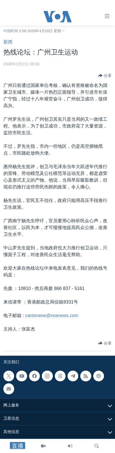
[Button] (105, 75)
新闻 (7, 41)
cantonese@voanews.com (51, 315)
